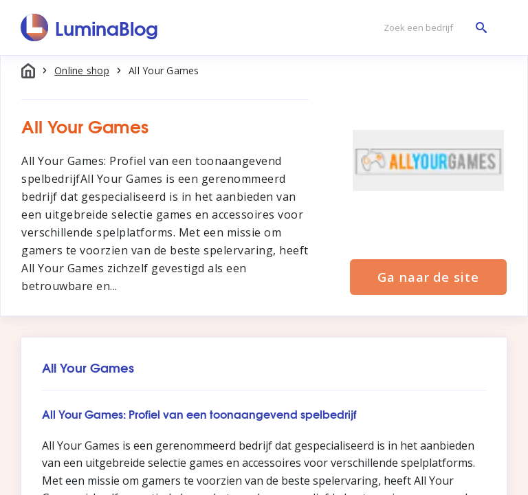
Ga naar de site (428, 277)
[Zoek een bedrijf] (432, 28)
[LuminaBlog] (90, 27)
